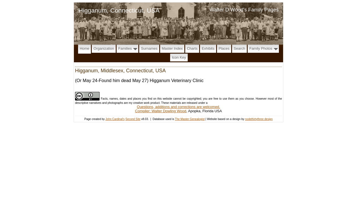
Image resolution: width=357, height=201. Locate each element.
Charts (192, 48)
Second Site (133, 119)
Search (239, 48)
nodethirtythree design (259, 119)
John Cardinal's (115, 119)
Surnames (149, 48)
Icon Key (179, 57)
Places (224, 48)
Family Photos (260, 48)
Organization (103, 48)
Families (125, 48)
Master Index (172, 48)
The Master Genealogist (190, 119)
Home (85, 48)
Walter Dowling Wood (169, 111)
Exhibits (208, 48)
